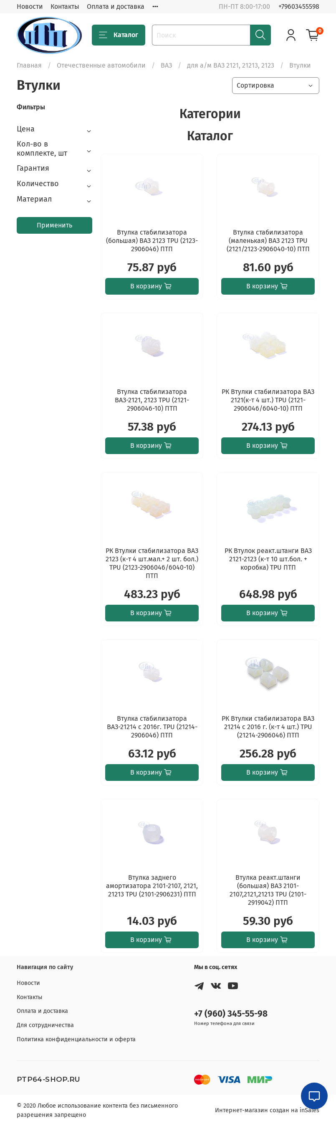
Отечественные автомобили (101, 65)
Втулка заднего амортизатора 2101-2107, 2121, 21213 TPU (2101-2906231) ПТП (152, 886)
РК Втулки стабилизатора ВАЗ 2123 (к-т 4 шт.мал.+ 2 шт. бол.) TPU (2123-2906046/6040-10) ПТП (152, 563)
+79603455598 (298, 6)
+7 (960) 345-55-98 (231, 1014)
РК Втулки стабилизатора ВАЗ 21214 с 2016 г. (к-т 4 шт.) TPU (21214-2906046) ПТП (268, 726)
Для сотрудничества (45, 1025)
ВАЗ (166, 65)
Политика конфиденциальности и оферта (76, 1039)
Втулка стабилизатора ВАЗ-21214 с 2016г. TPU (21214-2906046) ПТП (152, 726)
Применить (54, 225)
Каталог (118, 35)
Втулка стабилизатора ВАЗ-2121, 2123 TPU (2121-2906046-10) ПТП (152, 400)
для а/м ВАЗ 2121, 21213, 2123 (230, 65)
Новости (30, 6)
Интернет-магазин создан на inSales (267, 1110)
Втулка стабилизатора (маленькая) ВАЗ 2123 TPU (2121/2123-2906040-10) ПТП (268, 240)
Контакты (65, 6)
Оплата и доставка (115, 6)
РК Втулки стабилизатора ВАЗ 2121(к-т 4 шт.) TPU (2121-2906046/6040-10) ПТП (268, 400)
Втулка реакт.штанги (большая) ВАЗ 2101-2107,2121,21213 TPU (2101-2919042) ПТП (268, 890)
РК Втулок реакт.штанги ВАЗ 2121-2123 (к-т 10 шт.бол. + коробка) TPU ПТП (268, 559)
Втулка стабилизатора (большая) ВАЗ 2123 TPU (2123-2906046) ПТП (152, 240)
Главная (29, 65)
